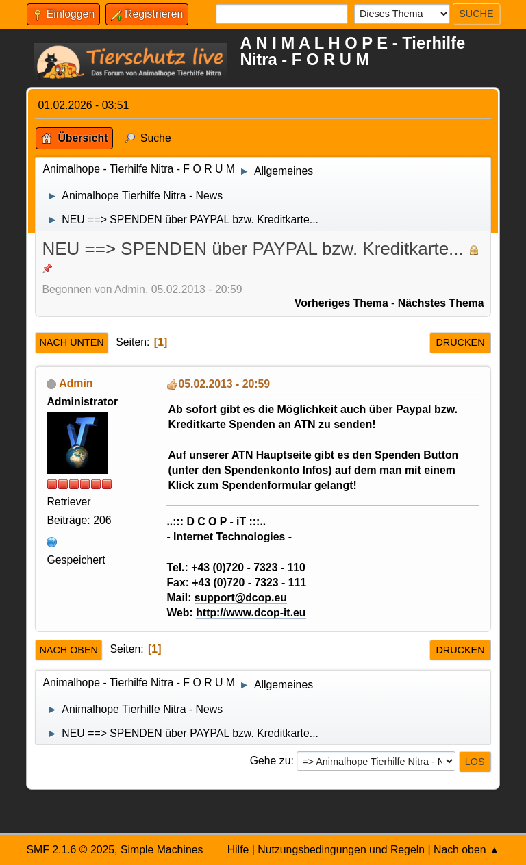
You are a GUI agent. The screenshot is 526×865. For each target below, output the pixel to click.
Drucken (460, 342)
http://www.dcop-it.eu (250, 612)
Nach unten (71, 342)
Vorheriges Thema (341, 303)
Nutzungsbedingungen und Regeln (341, 849)
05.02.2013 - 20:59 (224, 384)
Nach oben (68, 649)
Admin (75, 383)
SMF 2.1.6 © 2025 (70, 849)
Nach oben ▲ (467, 849)
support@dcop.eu (241, 597)
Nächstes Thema (441, 303)
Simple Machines (162, 849)
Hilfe (238, 849)
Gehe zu (270, 760)
